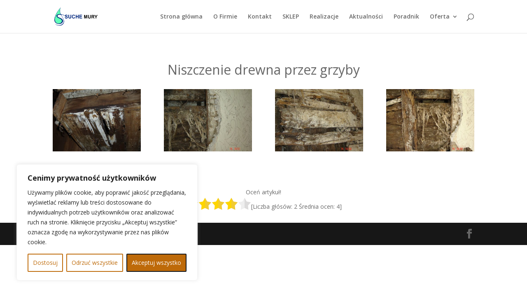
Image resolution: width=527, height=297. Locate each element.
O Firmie (225, 17)
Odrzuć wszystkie (95, 262)
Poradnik (406, 17)
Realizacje (324, 17)
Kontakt (260, 17)
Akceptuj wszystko (156, 262)
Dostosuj (45, 262)
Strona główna (181, 17)
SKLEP (290, 17)
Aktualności (366, 17)
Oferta (440, 17)
